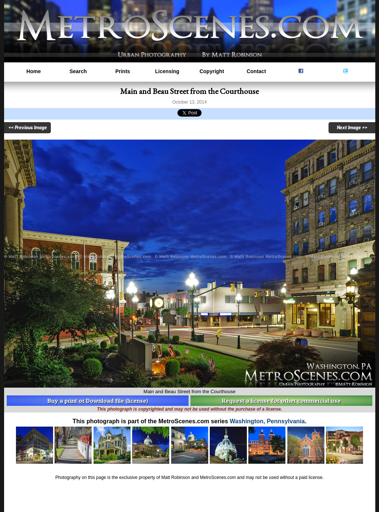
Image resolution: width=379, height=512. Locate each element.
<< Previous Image (27, 128)
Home (33, 71)
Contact (256, 71)
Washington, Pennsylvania (267, 421)
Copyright (211, 71)
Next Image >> (352, 128)
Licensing (167, 71)
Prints (122, 71)
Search (78, 71)
